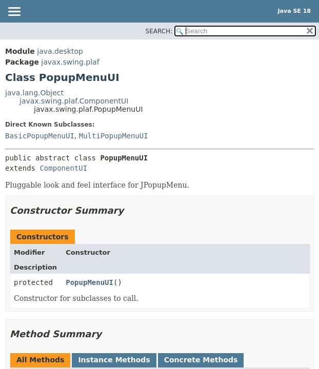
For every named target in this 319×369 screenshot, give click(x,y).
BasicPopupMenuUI (39, 136)
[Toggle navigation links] (14, 12)
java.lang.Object (34, 93)
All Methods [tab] (40, 360)
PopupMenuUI (89, 282)
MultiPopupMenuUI (113, 136)
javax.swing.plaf (70, 62)
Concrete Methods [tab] (201, 360)
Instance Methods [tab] (114, 360)
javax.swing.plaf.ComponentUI (73, 101)
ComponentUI (63, 168)
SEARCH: (159, 31)
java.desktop (60, 51)
